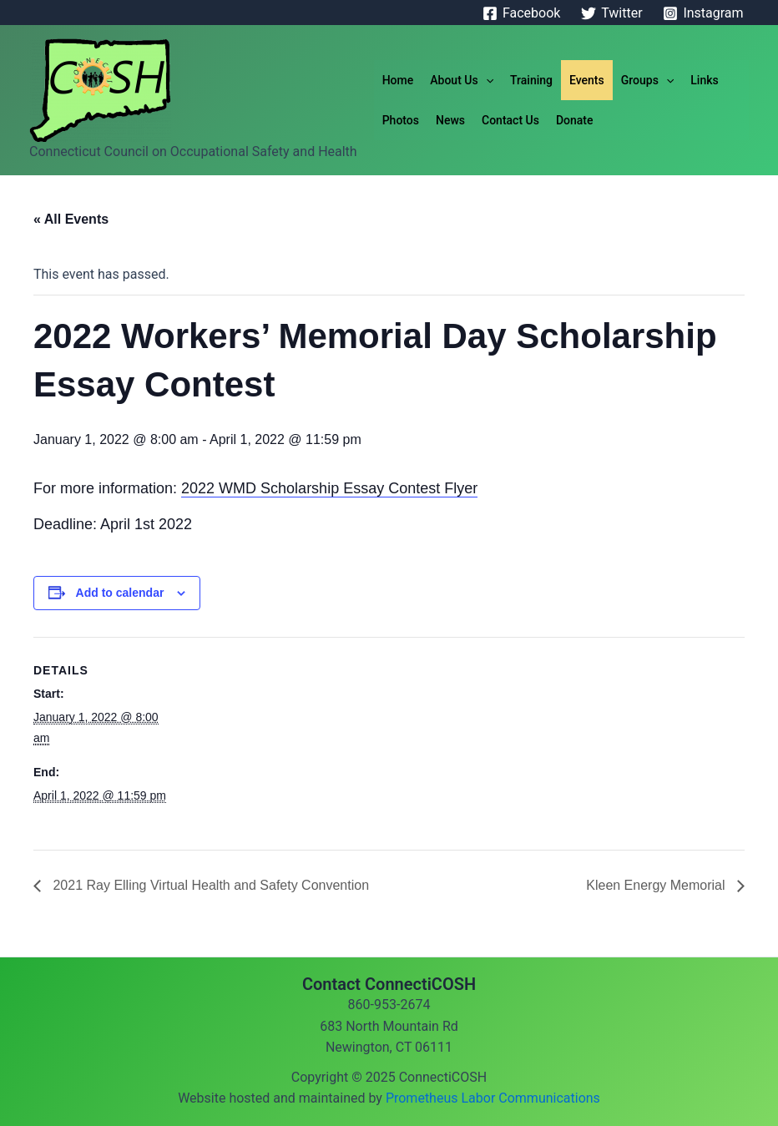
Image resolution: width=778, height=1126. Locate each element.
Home (398, 80)
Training (531, 80)
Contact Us (510, 120)
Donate (575, 120)
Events (586, 80)
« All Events (71, 219)
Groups (647, 80)
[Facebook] (521, 13)
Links (704, 80)
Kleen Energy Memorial (657, 885)
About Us (461, 80)
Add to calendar (120, 592)
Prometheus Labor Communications (493, 1098)
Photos (400, 120)
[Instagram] (703, 13)
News (450, 120)
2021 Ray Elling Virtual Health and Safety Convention (209, 885)
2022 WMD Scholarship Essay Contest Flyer (329, 488)
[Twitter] (612, 13)
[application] (485, 80)
